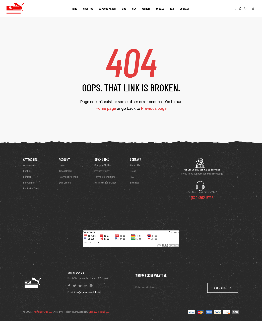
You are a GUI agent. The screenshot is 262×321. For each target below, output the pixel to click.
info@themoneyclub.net (87, 292)
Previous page (153, 108)
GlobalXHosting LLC (99, 311)
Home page (106, 108)
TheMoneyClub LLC (42, 311)
